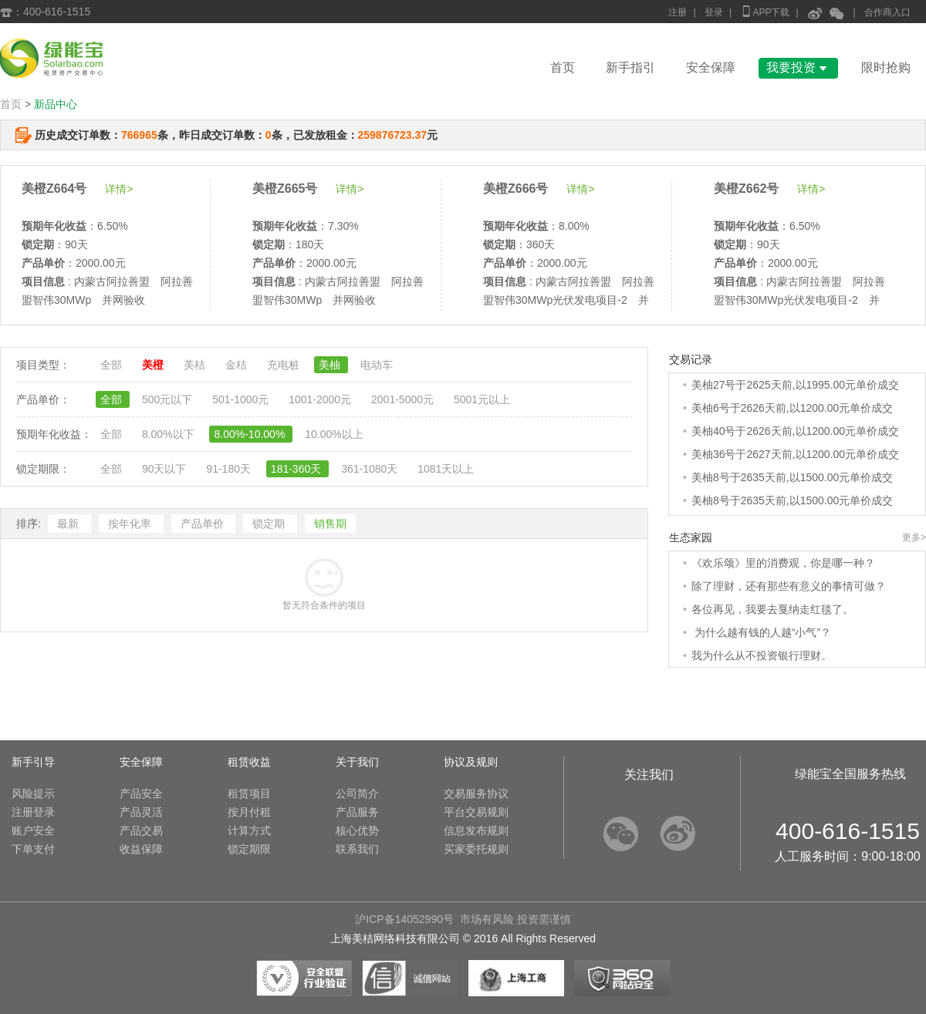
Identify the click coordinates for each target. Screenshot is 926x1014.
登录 (714, 12)
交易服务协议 (476, 793)
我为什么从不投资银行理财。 (761, 655)
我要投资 (798, 67)
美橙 (154, 365)
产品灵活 (141, 812)
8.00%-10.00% (251, 434)
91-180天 (229, 469)
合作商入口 (887, 12)
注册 (677, 12)
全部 (112, 365)
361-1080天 (370, 469)
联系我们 (357, 849)
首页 (562, 67)
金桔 (237, 365)
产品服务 (357, 812)
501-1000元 (242, 399)
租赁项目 (249, 793)
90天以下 (165, 469)
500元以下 (168, 399)
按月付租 (249, 812)
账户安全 (33, 830)
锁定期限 (249, 849)
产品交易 (141, 830)
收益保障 (141, 849)
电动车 (376, 365)
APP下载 (764, 11)
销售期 (330, 523)
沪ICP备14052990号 (404, 919)
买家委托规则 (476, 849)
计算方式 (249, 830)
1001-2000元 (321, 399)
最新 (69, 523)
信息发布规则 (476, 830)
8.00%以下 (170, 434)
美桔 (196, 365)
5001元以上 (482, 399)
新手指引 (630, 67)
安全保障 (710, 67)
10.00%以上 (334, 434)
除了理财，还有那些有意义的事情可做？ (788, 586)
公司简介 (357, 793)
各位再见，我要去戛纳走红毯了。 (772, 609)
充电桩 (284, 365)
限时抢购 (886, 67)
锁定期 (270, 523)
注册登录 (33, 812)
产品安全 (141, 793)
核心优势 (357, 830)
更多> (914, 537)
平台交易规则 (476, 812)
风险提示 (33, 793)
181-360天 (297, 469)
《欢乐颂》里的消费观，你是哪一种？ (783, 563)
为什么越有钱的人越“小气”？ (761, 632)
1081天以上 (445, 469)
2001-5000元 (404, 399)
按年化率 (131, 523)
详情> (119, 189)
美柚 (331, 365)
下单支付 (33, 849)
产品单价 (204, 523)
